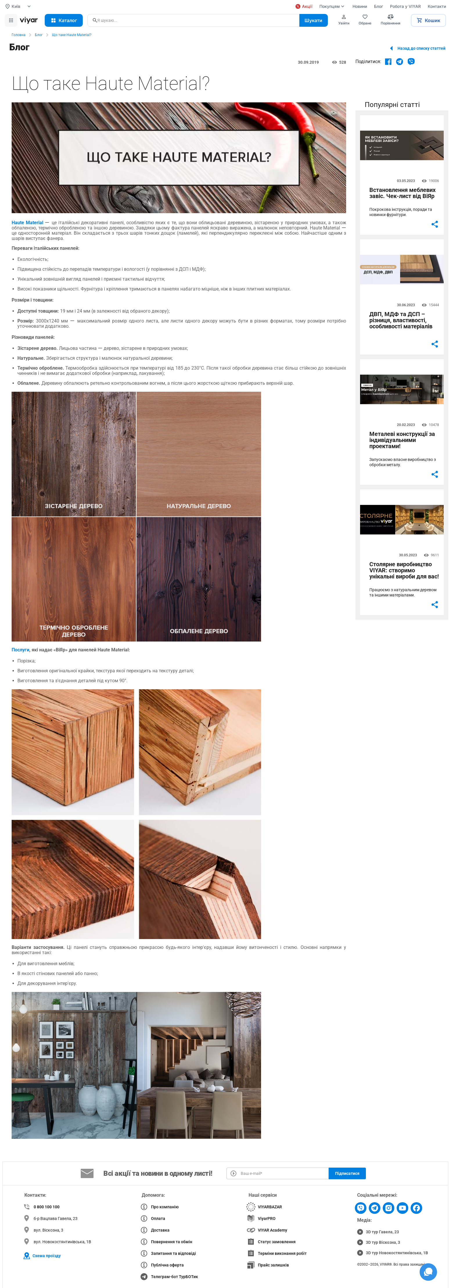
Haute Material (27, 222)
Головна (19, 35)
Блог (39, 35)
